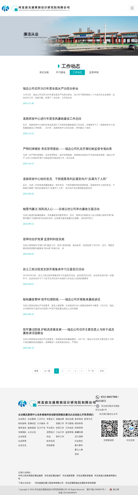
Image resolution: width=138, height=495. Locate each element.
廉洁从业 (70, 414)
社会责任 (79, 441)
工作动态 (77, 72)
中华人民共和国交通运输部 (30, 476)
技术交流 (51, 441)
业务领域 (41, 414)
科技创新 (51, 414)
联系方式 (88, 419)
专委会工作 (51, 421)
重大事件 (79, 445)
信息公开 (79, 414)
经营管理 (79, 428)
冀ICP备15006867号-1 (96, 489)
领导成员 (22, 428)
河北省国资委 (68, 476)
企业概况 (23, 414)
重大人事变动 (79, 452)
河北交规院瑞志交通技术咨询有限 (80, 483)
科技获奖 (51, 445)
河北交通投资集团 (84, 476)
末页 (102, 371)
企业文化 (22, 445)
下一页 (91, 371)
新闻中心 (32, 414)
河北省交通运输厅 (52, 476)
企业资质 (22, 436)
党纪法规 (44, 72)
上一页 (47, 371)
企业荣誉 (22, 441)
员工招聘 (79, 436)
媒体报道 (32, 428)
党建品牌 (60, 419)
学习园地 (60, 72)
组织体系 (79, 423)
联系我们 (89, 414)
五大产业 (41, 428)
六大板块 (41, 423)
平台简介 (51, 428)
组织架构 (22, 423)
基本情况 (79, 419)
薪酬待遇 (79, 432)
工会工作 (60, 432)
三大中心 (41, 419)
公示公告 (32, 432)
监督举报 (94, 72)
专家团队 (22, 432)
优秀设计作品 (51, 434)
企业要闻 (32, 419)
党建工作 (60, 423)
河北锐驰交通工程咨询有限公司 (49, 483)
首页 (36, 371)
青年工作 (60, 436)
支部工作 (60, 428)
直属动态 (32, 423)
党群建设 (60, 414)
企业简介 (22, 419)
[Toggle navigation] (132, 8)
